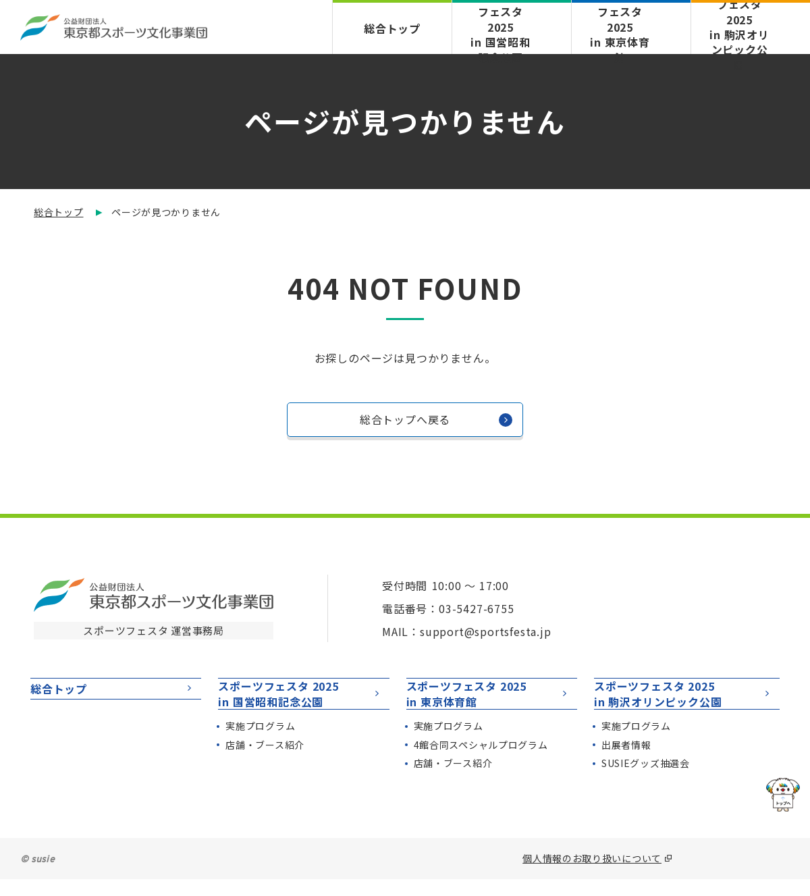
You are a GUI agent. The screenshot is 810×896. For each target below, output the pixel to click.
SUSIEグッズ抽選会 (645, 780)
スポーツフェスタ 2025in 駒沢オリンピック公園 (683, 702)
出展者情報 (626, 761)
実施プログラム (260, 742)
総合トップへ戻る (436, 423)
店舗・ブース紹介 (264, 761)
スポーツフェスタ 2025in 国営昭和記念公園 (300, 702)
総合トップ (392, 28)
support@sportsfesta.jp (485, 631)
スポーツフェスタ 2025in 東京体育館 (488, 702)
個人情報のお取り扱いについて (592, 875)
